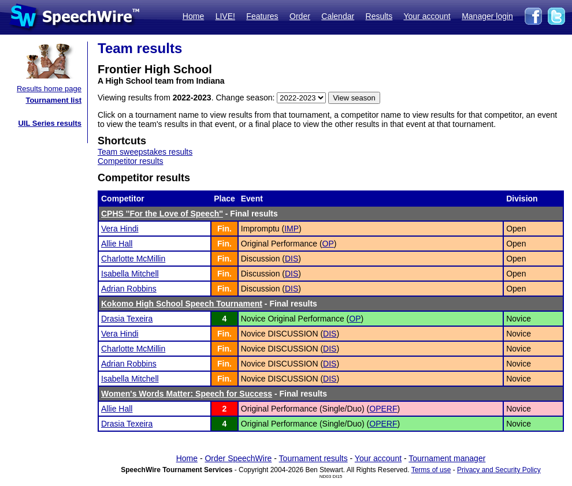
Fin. (224, 228)
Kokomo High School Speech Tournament (181, 303)
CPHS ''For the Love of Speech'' (162, 213)
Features (262, 16)
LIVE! (225, 16)
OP (328, 243)
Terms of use (431, 470)
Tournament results (313, 458)
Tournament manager (446, 458)
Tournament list (53, 100)
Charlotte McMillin (133, 258)
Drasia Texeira (127, 318)
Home (193, 16)
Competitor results (131, 161)
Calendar (337, 16)
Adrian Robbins (129, 288)
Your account (426, 16)
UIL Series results (49, 123)
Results (379, 16)
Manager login (487, 16)
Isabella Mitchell (130, 273)
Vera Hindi (120, 228)
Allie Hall (116, 243)
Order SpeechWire (238, 458)
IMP (291, 228)
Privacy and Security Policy (499, 470)
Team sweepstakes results (145, 151)
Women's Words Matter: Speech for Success (186, 393)
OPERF (383, 408)
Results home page (49, 88)
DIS (291, 258)
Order (299, 16)
